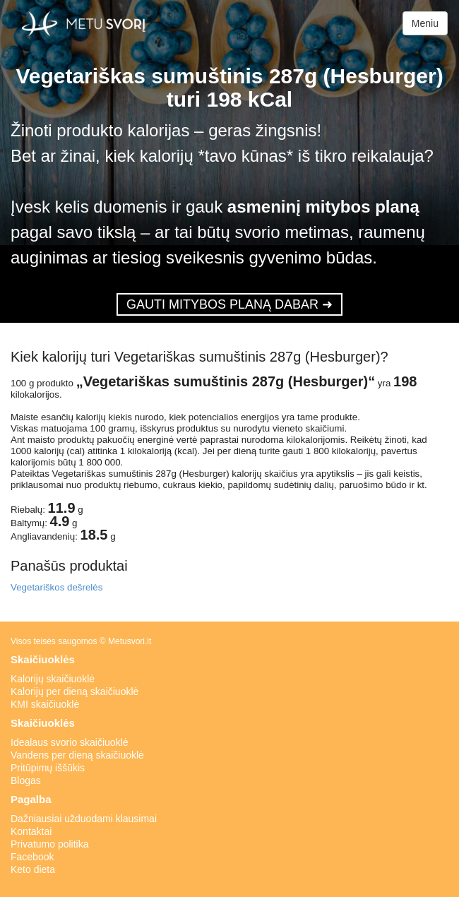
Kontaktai (31, 831)
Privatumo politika (50, 844)
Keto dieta (33, 869)
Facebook (32, 856)
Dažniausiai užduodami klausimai (84, 818)
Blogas (26, 780)
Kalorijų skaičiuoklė (53, 678)
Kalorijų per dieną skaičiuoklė (74, 691)
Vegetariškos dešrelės (56, 587)
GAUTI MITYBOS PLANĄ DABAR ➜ (229, 304)
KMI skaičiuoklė (45, 704)
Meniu (425, 23)
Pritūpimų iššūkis (48, 767)
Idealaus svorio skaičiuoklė (70, 742)
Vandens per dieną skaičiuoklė (77, 755)
